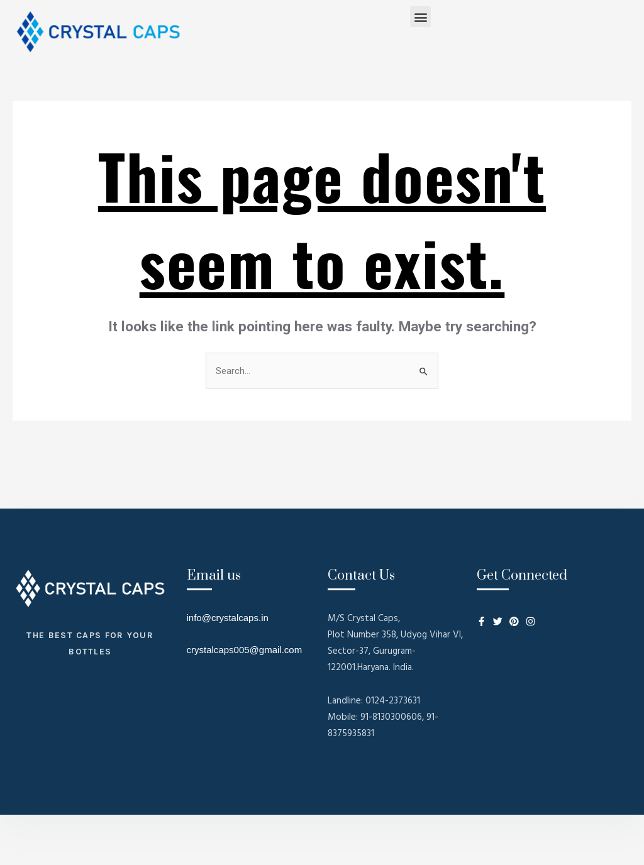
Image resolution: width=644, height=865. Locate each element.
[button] (420, 16)
